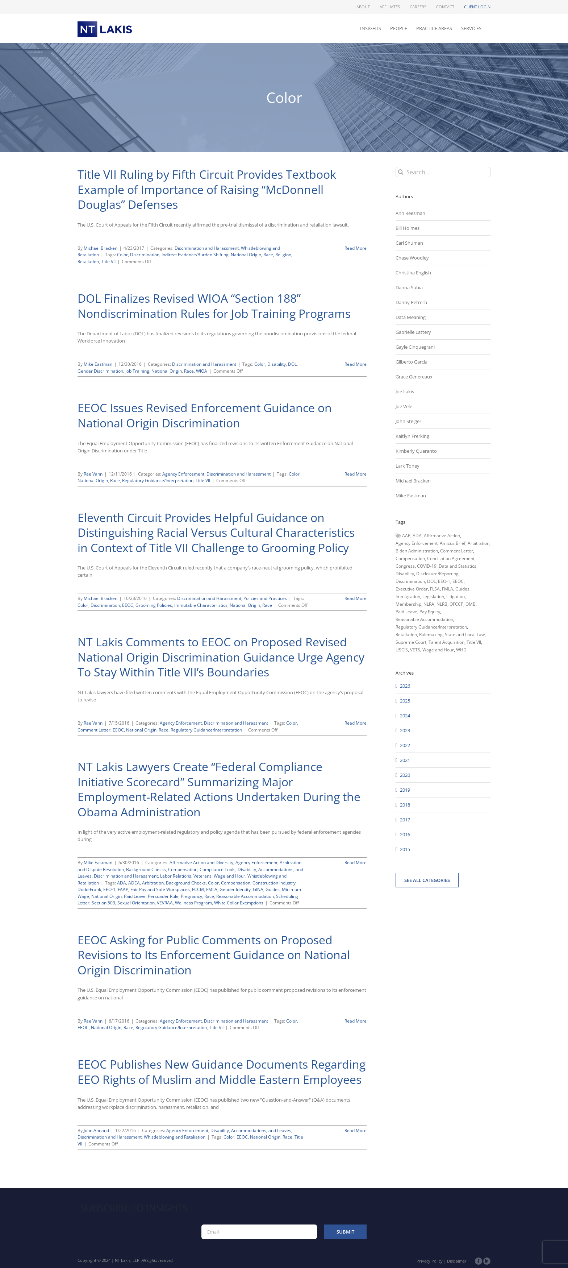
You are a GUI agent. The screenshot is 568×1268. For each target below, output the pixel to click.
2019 (405, 790)
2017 (405, 819)
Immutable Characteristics (200, 605)
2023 (405, 730)
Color (122, 255)
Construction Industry (274, 883)
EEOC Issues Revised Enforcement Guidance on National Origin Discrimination (205, 415)
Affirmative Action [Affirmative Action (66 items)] (442, 536)
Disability (276, 364)
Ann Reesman (410, 213)
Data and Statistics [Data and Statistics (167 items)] (457, 566)
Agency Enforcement (183, 474)
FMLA (211, 889)
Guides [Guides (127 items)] (462, 589)
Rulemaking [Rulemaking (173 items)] (431, 634)
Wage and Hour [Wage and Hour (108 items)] (438, 650)
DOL (292, 364)
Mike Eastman (98, 364)
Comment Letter (94, 730)
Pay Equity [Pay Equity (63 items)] (429, 612)
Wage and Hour (229, 876)
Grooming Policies (153, 605)
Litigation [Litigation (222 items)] (455, 596)
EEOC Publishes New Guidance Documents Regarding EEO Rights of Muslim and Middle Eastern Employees (222, 1071)
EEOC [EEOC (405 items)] (458, 581)
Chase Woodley (412, 257)
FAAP (123, 889)
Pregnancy (191, 896)
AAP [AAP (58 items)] (406, 536)
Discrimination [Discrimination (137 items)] (410, 581)
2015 (405, 849)
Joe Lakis (405, 391)
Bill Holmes (407, 228)
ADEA (134, 883)
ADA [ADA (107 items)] (417, 536)
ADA (121, 883)
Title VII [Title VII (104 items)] (474, 642)
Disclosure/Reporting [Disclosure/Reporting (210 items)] (437, 574)
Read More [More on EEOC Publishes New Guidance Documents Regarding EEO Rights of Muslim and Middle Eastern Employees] (355, 1130)
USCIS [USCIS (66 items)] (402, 650)
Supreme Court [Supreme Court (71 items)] (411, 642)
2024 (405, 715)
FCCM (198, 889)
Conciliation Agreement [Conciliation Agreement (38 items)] (451, 558)
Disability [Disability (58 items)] (405, 574)
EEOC (127, 605)
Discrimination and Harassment (207, 248)
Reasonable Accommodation (245, 896)
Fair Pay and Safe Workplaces (160, 889)
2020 (405, 775)
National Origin (246, 255)
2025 (405, 700)
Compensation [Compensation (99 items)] (410, 558)
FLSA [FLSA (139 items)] (435, 589)
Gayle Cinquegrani (415, 347)
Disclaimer (457, 1261)
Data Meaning (411, 317)
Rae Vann (93, 474)
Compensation (182, 869)
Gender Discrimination (100, 371)
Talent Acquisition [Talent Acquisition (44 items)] (446, 642)
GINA (258, 889)
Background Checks (146, 869)
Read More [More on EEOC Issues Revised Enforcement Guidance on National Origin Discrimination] (355, 474)
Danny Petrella (411, 302)
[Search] (401, 172)
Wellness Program (193, 903)
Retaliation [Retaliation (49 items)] (406, 634)
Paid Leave (135, 896)
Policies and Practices (265, 598)
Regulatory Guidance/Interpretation (157, 480)
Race (268, 255)
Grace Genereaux (414, 376)
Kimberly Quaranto (416, 451)
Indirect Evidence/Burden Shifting (195, 255)
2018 (405, 804)
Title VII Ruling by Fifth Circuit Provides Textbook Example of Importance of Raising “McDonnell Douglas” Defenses (207, 189)
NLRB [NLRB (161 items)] (442, 604)
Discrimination (144, 255)
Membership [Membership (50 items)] (408, 604)
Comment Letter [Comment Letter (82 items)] (456, 551)
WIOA (201, 371)
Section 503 (103, 903)
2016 (405, 834)
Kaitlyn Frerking (412, 436)
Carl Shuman (409, 243)
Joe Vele (404, 406)
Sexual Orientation (136, 903)
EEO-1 (109, 889)
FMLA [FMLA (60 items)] (447, 589)
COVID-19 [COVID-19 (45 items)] (427, 566)
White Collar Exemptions (238, 903)
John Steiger (408, 421)
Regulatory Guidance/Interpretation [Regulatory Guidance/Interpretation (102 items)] (431, 627)
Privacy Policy (430, 1261)
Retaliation (88, 261)
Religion (283, 255)
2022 (405, 745)
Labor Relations (175, 876)
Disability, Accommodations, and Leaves (250, 1130)
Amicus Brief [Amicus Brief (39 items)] (452, 543)
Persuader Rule (163, 896)
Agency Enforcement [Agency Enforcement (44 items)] (417, 543)
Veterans (202, 876)
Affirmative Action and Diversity (201, 862)
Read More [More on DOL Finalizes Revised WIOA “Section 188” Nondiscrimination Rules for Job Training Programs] (355, 364)
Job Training (137, 371)
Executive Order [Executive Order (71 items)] (412, 589)
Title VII (108, 261)
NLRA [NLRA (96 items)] (428, 604)
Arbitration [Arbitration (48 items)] (478, 543)
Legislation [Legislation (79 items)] (433, 596)
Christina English (413, 272)
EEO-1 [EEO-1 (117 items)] (444, 581)
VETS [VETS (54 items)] (415, 650)
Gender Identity (235, 889)
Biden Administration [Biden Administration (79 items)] (417, 551)
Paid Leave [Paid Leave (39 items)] (406, 612)
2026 (405, 686)
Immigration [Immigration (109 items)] (408, 596)
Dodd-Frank (89, 889)
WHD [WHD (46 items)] (461, 650)
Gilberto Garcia (411, 362)
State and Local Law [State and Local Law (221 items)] (465, 634)
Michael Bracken (100, 248)
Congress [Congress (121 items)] (405, 566)
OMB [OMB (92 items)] (470, 604)
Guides (273, 889)
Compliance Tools (217, 869)
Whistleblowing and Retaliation (174, 1137)
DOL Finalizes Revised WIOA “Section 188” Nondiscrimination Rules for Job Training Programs (214, 305)
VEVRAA (165, 903)
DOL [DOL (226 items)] (431, 581)
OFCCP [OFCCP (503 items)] (456, 604)
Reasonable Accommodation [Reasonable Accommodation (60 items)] (424, 619)
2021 (405, 760)
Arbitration (153, 883)
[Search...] (443, 172)
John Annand (96, 1130)
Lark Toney (407, 466)
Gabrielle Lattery (413, 332)
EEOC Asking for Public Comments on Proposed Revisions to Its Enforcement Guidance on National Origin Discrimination (214, 955)
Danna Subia (409, 287)
